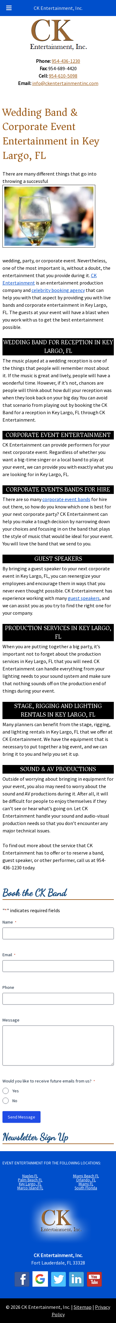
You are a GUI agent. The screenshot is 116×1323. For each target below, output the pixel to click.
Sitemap (83, 1307)
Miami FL (86, 1184)
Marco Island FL (30, 1188)
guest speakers (84, 598)
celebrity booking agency (58, 290)
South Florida (86, 1188)
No (14, 1100)
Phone (8, 987)
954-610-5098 (63, 76)
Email (8, 954)
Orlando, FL (86, 1180)
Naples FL (30, 1176)
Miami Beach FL (86, 1176)
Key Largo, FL (30, 1184)
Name (9, 922)
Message (10, 1020)
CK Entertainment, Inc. (58, 8)
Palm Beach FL (30, 1180)
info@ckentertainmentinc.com (65, 83)
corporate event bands (66, 499)
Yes (15, 1091)
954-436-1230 (66, 61)
